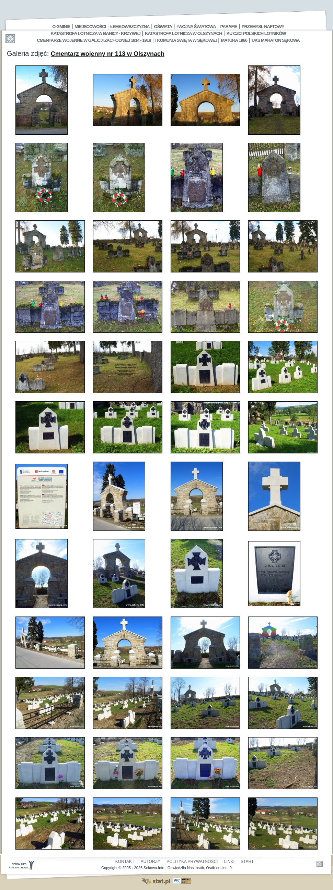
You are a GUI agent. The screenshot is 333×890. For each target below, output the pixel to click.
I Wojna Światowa (196, 26)
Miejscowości (90, 26)
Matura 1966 (234, 40)
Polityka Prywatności (192, 861)
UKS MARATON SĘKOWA (276, 40)
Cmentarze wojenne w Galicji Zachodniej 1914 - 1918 (94, 40)
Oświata (163, 26)
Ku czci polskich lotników (256, 33)
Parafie (228, 26)
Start (247, 861)
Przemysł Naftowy (263, 26)
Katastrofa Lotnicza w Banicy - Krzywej (95, 33)
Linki (229, 861)
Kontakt (125, 861)
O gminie (61, 26)
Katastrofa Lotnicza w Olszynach (183, 33)
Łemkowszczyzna (130, 26)
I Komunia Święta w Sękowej (186, 40)
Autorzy (150, 861)
